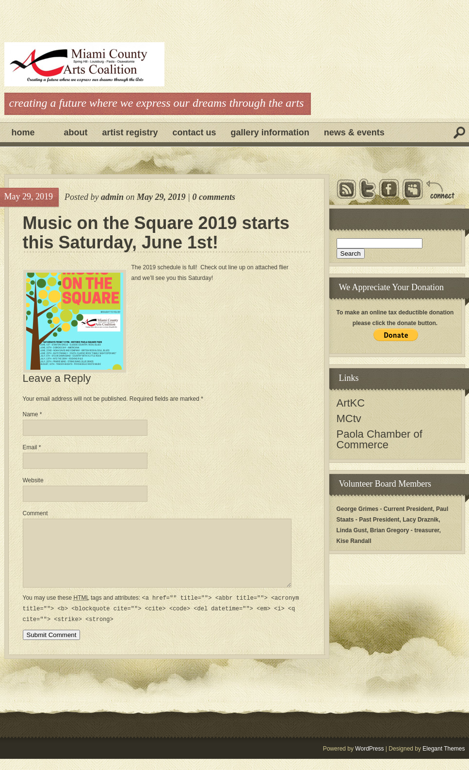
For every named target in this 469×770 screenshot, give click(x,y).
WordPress (369, 759)
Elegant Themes (443, 759)
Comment (35, 513)
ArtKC (351, 403)
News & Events (354, 132)
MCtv (349, 418)
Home (23, 132)
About (76, 132)
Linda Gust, (353, 530)
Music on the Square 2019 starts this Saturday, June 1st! (156, 232)
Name (32, 414)
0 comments (213, 197)
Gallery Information (270, 132)
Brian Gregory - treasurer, (405, 530)
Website (33, 480)
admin (112, 197)
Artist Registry (130, 132)
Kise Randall (354, 541)
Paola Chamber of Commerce (379, 439)
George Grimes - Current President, (386, 509)
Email (32, 447)
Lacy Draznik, (421, 519)
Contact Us (194, 132)
